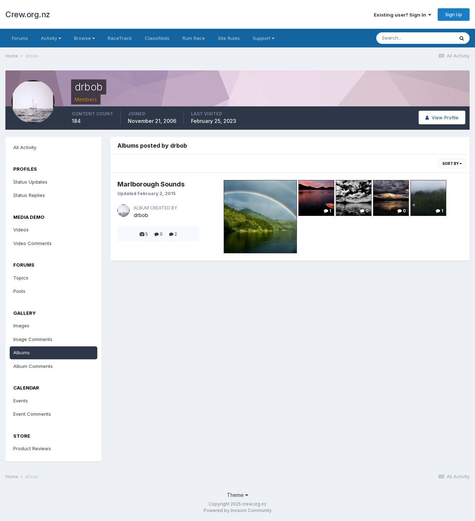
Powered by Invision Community (238, 510)
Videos (21, 229)
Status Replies (29, 195)
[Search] (415, 38)
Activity (51, 38)
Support (263, 38)
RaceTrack (120, 38)
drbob (141, 215)
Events (20, 401)
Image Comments (32, 339)
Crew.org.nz (27, 14)
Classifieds (157, 38)
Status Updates (30, 182)
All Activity (24, 147)
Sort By (452, 163)
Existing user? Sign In (402, 15)
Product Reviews (32, 448)
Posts (19, 291)
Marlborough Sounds (151, 184)
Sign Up (453, 14)
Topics (20, 278)
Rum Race (193, 38)
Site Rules (229, 38)
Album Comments (33, 366)
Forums (20, 38)
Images (21, 325)
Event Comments (32, 414)
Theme (237, 495)
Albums (21, 352)
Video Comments (32, 243)
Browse (84, 38)
